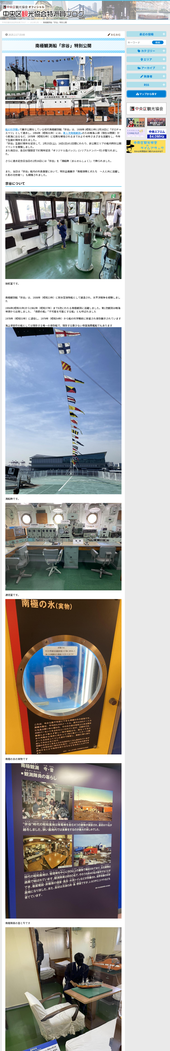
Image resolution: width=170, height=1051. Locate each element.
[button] (63, 287)
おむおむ (114, 34)
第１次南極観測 (72, 133)
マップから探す (146, 94)
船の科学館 (11, 129)
